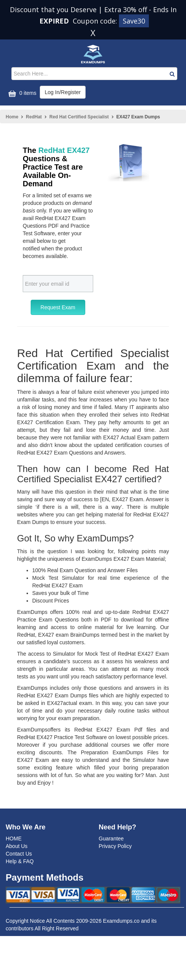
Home (12, 117)
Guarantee (111, 838)
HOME (14, 838)
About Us (17, 846)
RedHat (34, 117)
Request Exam (58, 307)
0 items (21, 93)
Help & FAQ (20, 861)
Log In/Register (63, 92)
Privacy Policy (115, 846)
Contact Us (19, 854)
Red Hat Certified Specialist (79, 117)
